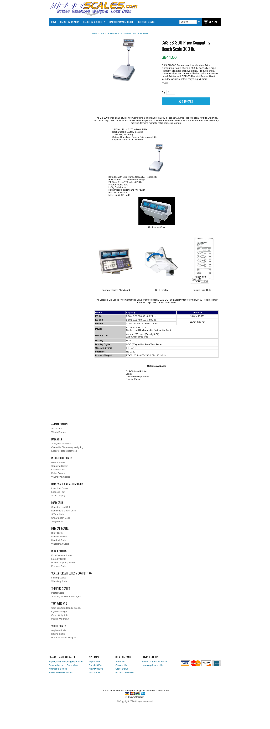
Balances (56, 439)
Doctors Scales (59, 536)
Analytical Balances (61, 443)
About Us (120, 661)
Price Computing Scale (63, 562)
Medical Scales (60, 529)
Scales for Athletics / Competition (71, 573)
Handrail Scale (58, 540)
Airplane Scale (58, 630)
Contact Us (121, 665)
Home (53, 22)
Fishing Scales (58, 577)
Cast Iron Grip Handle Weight (66, 608)
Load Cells (57, 503)
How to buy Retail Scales (154, 661)
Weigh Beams (58, 432)
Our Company (123, 657)
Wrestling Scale (59, 581)
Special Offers (96, 665)
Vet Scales (56, 428)
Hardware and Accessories (67, 484)
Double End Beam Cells (63, 510)
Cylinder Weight (59, 611)
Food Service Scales (61, 555)
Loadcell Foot (58, 492)
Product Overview (124, 672)
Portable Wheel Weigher (63, 637)
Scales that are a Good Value (64, 665)
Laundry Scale (58, 559)
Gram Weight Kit (59, 615)
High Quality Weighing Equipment (66, 661)
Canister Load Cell (60, 507)
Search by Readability (94, 22)
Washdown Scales (60, 477)
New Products (96, 668)
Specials (94, 657)
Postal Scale (57, 593)
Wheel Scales (58, 626)
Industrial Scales (61, 458)
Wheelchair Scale (60, 544)
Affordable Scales (58, 668)
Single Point (57, 521)
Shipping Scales (60, 588)
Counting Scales (59, 466)
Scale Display (58, 495)
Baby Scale (57, 533)
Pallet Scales (58, 473)
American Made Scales (60, 672)
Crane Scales (58, 469)
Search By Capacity (69, 22)
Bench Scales (58, 462)
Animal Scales (59, 424)
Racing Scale (58, 634)
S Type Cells (57, 514)
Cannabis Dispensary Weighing (67, 447)
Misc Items (94, 672)
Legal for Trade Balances (64, 451)
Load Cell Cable (59, 488)
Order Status (121, 668)
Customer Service (146, 22)
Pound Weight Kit (60, 618)
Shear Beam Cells (60, 518)
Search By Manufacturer (121, 22)
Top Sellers (94, 661)
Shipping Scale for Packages (66, 596)
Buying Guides (150, 657)
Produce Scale (58, 566)
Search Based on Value (62, 657)
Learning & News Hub (153, 665)
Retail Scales (58, 551)
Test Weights (59, 603)
